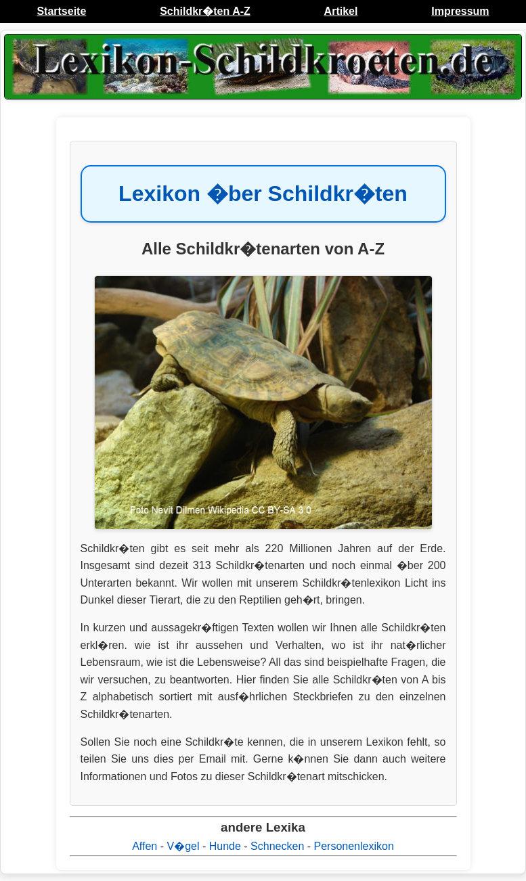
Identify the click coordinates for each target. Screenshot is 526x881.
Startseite (61, 11)
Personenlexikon (354, 846)
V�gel (183, 846)
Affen (144, 846)
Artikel (341, 11)
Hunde (225, 846)
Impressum (460, 11)
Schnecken (277, 846)
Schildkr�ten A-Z (205, 11)
